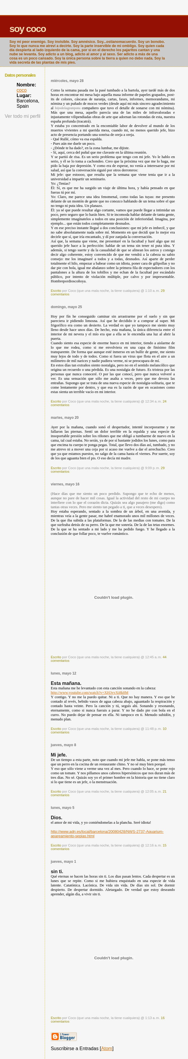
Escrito (56, 290)
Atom (106, 1048)
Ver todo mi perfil (22, 116)
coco (22, 90)
